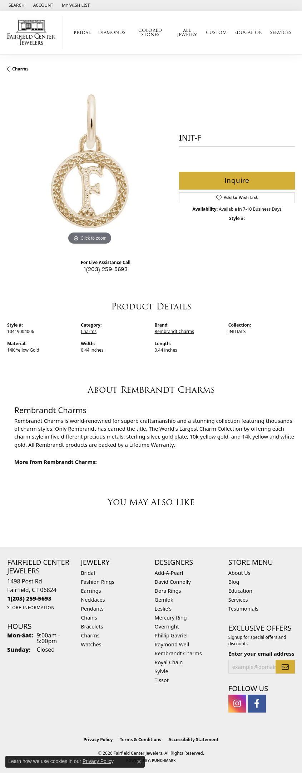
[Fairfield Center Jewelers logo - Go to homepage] (33, 32)
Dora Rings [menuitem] (168, 590)
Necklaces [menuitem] (93, 599)
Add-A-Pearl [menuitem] (169, 572)
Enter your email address (261, 653)
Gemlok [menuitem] (164, 599)
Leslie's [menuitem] (163, 608)
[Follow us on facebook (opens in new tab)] (257, 704)
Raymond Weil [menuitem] (172, 644)
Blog (233, 581)
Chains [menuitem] (89, 617)
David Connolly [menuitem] (173, 581)
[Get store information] (31, 608)
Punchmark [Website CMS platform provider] (164, 760)
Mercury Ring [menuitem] (171, 617)
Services (280, 32)
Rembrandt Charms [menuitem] (178, 653)
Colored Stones (150, 32)
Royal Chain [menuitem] (169, 662)
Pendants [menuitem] (92, 608)
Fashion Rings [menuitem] (97, 581)
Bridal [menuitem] (88, 572)
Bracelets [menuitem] (92, 626)
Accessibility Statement (193, 740)
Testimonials (243, 608)
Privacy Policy (98, 740)
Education (248, 32)
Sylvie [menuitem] (161, 671)
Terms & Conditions (140, 740)
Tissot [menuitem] (162, 680)
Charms (20, 69)
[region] (89, 164)
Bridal (82, 32)
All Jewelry (187, 32)
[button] (16, 5)
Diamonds (111, 32)
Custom (216, 32)
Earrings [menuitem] (91, 590)
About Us (239, 572)
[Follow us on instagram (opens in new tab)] (237, 704)
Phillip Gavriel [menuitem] (171, 635)
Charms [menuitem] (90, 635)
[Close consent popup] (139, 761)
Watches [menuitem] (91, 644)
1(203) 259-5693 (106, 269)
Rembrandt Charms (174, 331)
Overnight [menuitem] (167, 626)
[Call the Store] (29, 598)
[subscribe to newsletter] (285, 667)
